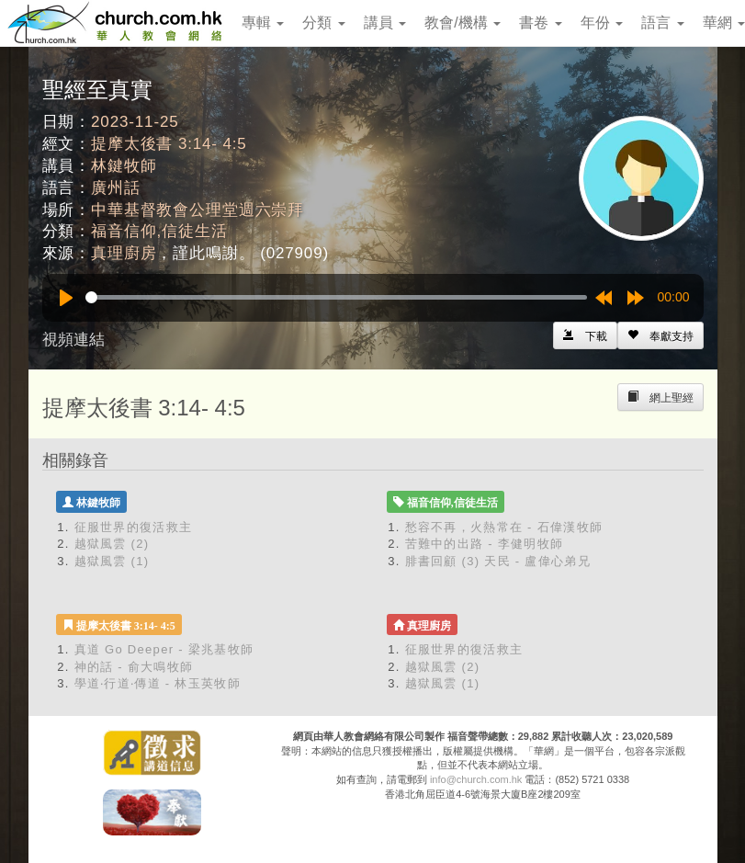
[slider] (336, 297)
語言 (662, 22)
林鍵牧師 (123, 166)
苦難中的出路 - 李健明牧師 (484, 544)
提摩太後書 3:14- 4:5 (169, 144)
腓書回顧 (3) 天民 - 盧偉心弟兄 (498, 561)
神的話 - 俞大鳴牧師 (134, 667)
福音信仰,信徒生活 (159, 231)
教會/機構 (462, 22)
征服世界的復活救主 (133, 527)
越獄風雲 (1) (112, 561)
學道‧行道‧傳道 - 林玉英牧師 (157, 683)
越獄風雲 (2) (112, 544)
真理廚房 (123, 253)
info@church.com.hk (476, 779)
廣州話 (116, 188)
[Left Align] (660, 335)
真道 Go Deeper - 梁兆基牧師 (164, 649)
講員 (385, 22)
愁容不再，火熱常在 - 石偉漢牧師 (504, 527)
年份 (602, 22)
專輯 (263, 22)
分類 (323, 22)
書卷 (540, 22)
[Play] (66, 297)
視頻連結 (73, 339)
